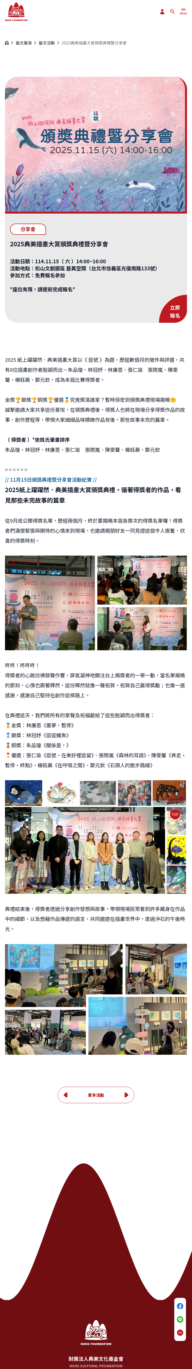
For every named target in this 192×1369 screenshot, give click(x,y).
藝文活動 (47, 43)
